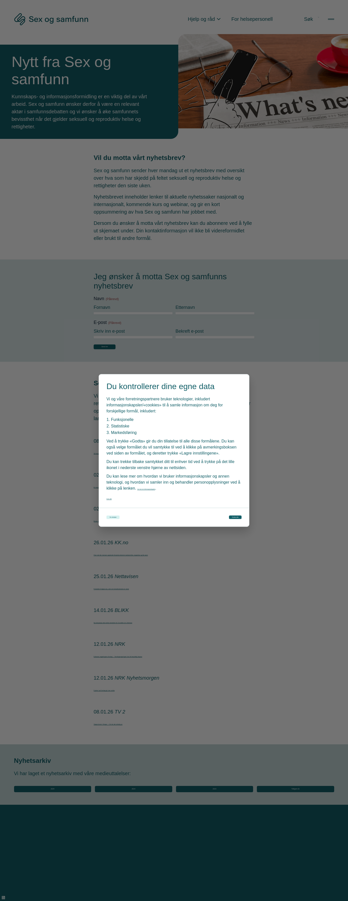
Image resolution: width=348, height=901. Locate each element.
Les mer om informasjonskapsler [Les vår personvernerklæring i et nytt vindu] (166, 484)
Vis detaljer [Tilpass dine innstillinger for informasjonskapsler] (129, 517)
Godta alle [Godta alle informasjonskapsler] (219, 517)
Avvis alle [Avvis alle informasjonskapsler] (114, 494)
